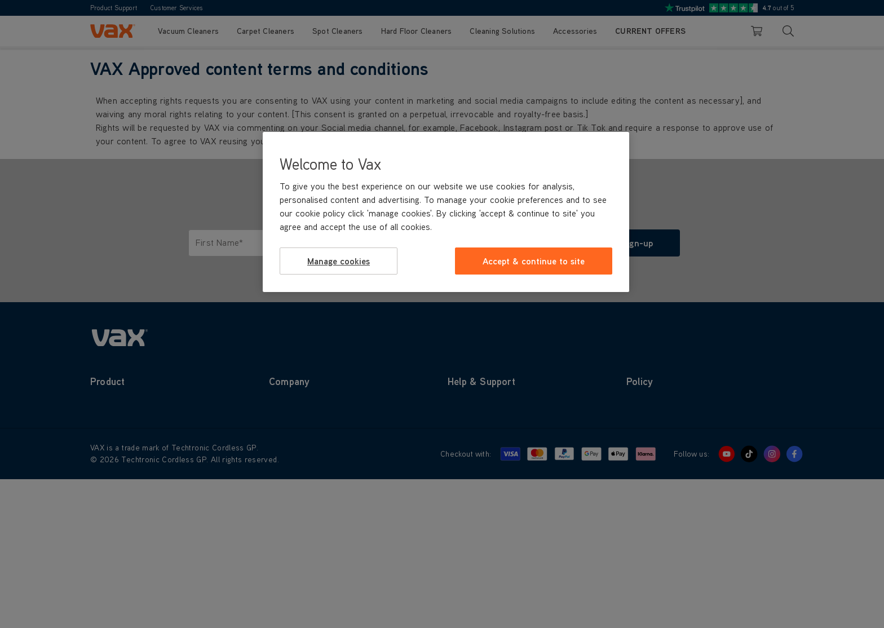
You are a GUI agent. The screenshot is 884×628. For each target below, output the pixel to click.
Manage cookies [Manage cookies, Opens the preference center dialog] (338, 261)
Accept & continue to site (534, 261)
